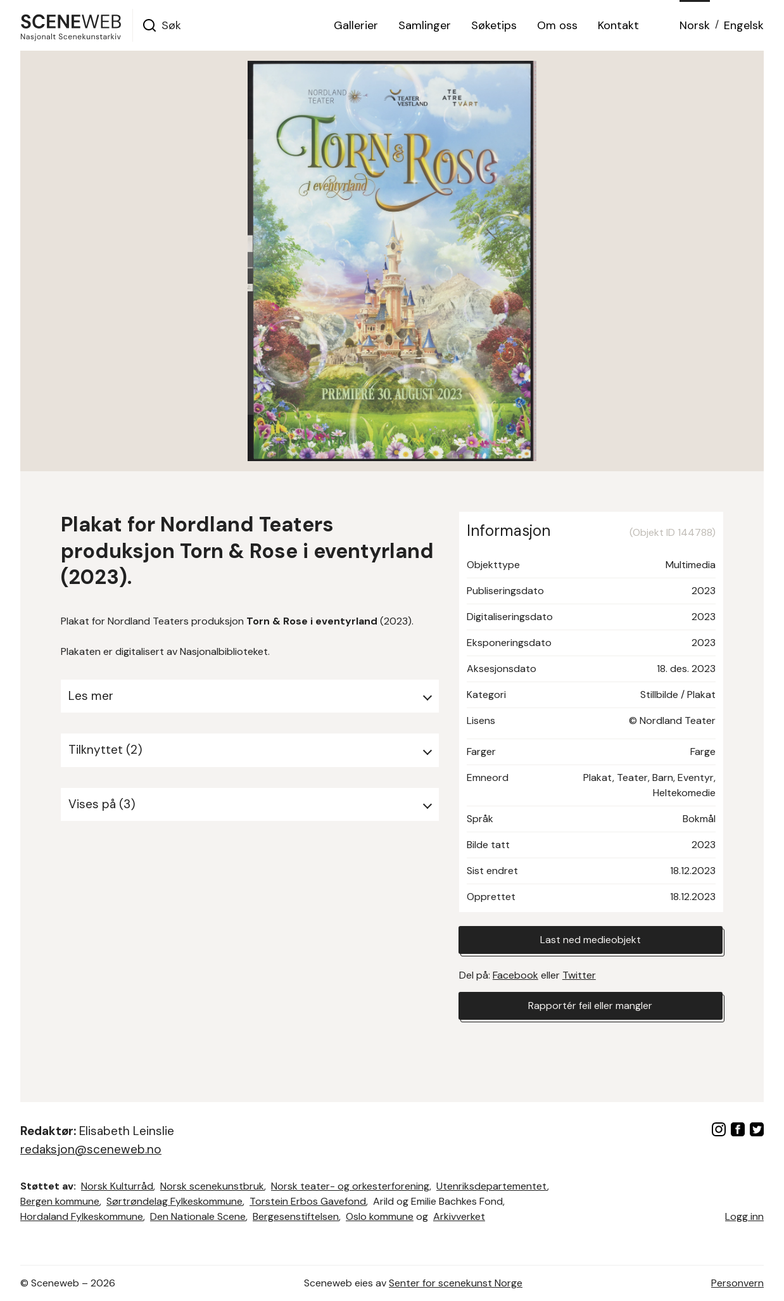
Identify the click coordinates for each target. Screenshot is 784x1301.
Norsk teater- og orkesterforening (350, 1186)
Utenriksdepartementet (491, 1186)
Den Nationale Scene (198, 1216)
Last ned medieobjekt (590, 939)
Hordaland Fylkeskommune (81, 1216)
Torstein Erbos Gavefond (308, 1201)
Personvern (737, 1283)
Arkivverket (459, 1216)
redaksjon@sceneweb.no (90, 1149)
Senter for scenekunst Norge (455, 1283)
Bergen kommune (59, 1201)
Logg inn (744, 1216)
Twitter (579, 975)
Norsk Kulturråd (117, 1186)
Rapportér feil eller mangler (590, 1005)
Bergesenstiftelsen (296, 1216)
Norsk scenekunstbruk (212, 1186)
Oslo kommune (380, 1216)
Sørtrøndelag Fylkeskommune (174, 1201)
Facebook (515, 975)
